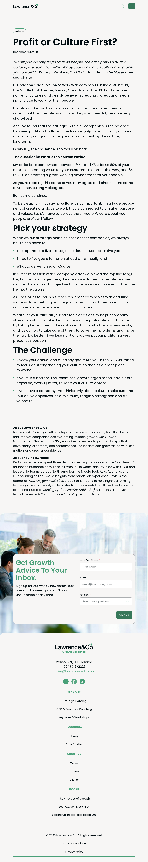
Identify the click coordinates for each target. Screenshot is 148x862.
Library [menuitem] (74, 736)
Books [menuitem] (74, 789)
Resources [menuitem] (74, 727)
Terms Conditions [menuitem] (74, 843)
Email (83, 577)
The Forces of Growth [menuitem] (74, 799)
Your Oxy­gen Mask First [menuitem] (74, 807)
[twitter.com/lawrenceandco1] (82, 681)
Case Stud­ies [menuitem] (74, 744)
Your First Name (89, 560)
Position (84, 595)
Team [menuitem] (74, 763)
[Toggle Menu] (131, 6)
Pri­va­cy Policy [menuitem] (74, 852)
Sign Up (124, 615)
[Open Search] (122, 6)
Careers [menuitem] (74, 771)
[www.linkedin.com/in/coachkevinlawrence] (66, 681)
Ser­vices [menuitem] (74, 692)
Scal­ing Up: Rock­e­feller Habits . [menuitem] (74, 815)
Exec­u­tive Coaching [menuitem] (74, 709)
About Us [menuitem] (74, 754)
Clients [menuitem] (74, 780)
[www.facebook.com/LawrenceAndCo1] (74, 681)
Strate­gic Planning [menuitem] (74, 701)
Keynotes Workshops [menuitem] (74, 717)
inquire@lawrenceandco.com (74, 671)
